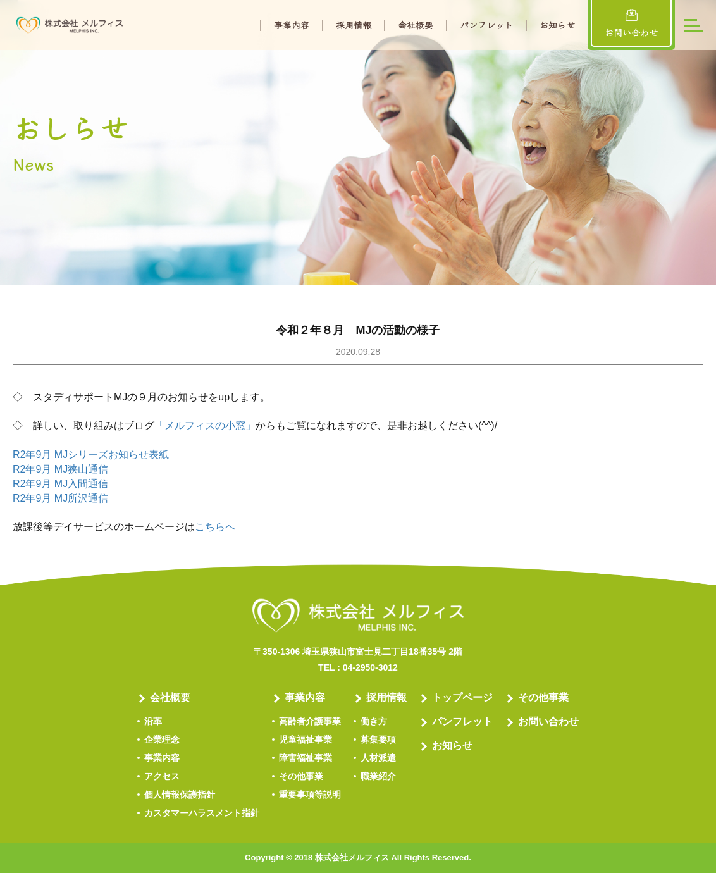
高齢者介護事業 (310, 721)
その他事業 (301, 776)
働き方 (374, 721)
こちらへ (215, 526)
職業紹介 (378, 776)
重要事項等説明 (310, 794)
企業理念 (162, 739)
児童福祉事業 (305, 739)
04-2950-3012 (370, 667)
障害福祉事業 (305, 757)
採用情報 (353, 25)
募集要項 (378, 739)
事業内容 (291, 25)
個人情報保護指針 (179, 794)
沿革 (153, 721)
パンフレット (486, 25)
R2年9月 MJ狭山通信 (60, 469)
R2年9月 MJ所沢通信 (60, 498)
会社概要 (415, 25)
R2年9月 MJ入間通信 (60, 483)
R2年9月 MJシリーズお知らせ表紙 (91, 454)
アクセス (162, 776)
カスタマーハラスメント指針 (201, 812)
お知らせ (557, 25)
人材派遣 (378, 757)
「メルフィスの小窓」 (205, 425)
